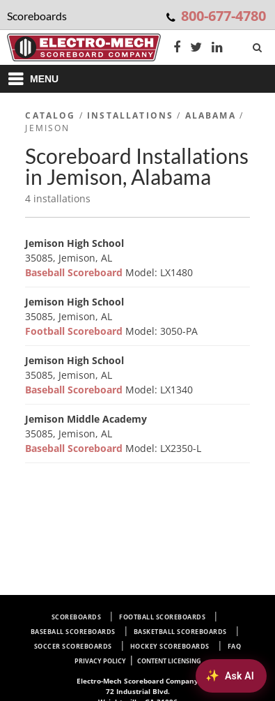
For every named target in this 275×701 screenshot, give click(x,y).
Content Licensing (169, 660)
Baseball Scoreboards (73, 631)
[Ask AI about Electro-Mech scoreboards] (231, 676)
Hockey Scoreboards (170, 646)
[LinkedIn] (217, 48)
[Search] (258, 44)
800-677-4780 (223, 15)
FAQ (235, 646)
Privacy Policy (100, 660)
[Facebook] (176, 48)
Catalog (50, 115)
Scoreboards (77, 616)
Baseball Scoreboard (75, 272)
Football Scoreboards (162, 616)
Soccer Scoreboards (73, 646)
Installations (130, 115)
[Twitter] (196, 48)
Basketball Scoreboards (180, 631)
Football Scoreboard (75, 331)
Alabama (210, 115)
